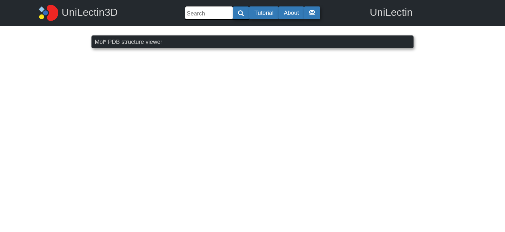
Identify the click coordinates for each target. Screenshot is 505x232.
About (291, 13)
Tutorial (263, 13)
